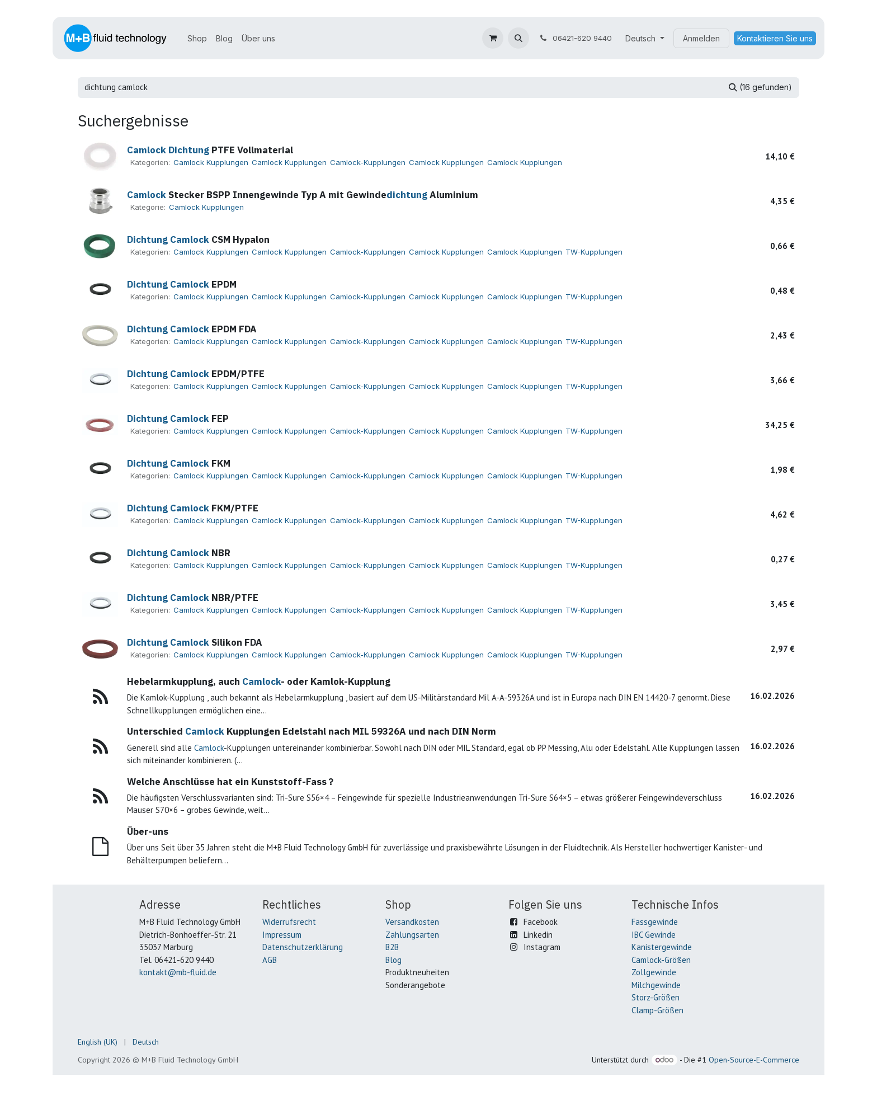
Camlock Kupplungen (210, 162)
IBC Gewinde (653, 934)
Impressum (281, 934)
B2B (392, 947)
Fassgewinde (654, 921)
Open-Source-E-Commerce (754, 1060)
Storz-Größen (655, 997)
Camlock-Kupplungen (368, 162)
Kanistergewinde (661, 947)
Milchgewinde (656, 985)
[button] (518, 38)
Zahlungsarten (412, 934)
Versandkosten (412, 921)
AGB (269, 960)
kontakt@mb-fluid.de (177, 972)
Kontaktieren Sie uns (775, 38)
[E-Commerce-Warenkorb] (492, 38)
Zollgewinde (653, 972)
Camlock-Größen (661, 960)
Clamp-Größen (657, 1010)
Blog (393, 960)
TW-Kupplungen (594, 251)
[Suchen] (760, 87)
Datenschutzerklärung (302, 947)
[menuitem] (197, 38)
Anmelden (701, 38)
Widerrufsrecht (289, 921)
